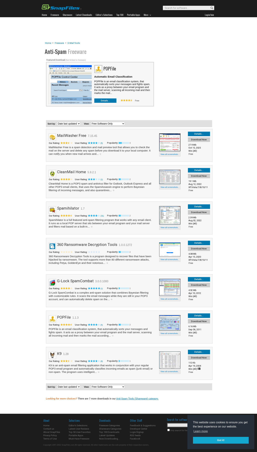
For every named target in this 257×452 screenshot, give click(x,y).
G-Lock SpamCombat (75, 281)
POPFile (64, 317)
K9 (59, 353)
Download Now (199, 139)
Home (48, 43)
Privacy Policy (50, 435)
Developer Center (138, 428)
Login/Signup (137, 432)
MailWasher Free (71, 135)
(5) (102, 143)
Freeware (59, 43)
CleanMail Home (71, 172)
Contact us (48, 428)
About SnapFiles (51, 432)
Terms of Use (50, 438)
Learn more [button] (200, 431)
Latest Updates (107, 435)
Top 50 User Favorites (79, 432)
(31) (102, 216)
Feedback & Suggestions (143, 425)
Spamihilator (68, 208)
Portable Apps (76, 435)
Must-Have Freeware (79, 438)
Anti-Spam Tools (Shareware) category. (137, 398)
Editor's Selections (78, 425)
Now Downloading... (109, 438)
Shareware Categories (110, 428)
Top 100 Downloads (109, 432)
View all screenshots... (169, 154)
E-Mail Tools (74, 43)
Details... (105, 100)
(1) (102, 179)
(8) (102, 361)
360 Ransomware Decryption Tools (87, 244)
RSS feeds (135, 435)
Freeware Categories (109, 425)
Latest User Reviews (79, 428)
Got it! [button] (220, 440)
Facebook (135, 438)
